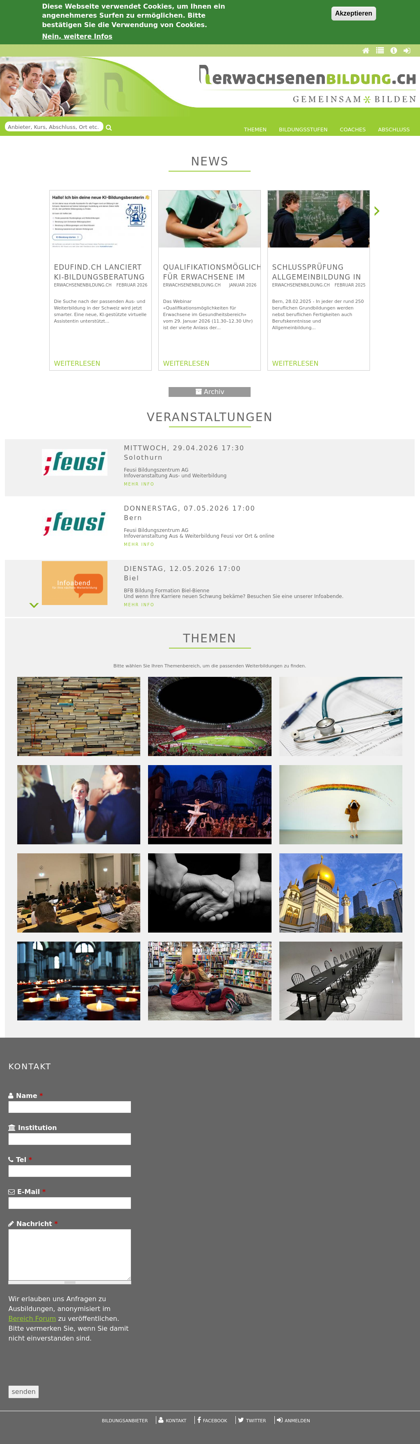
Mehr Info (139, 484)
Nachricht (32, 1224)
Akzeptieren (353, 13)
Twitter (256, 1420)
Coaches (353, 129)
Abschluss (394, 129)
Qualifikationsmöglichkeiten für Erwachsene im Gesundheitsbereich (226, 277)
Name (25, 1096)
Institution (32, 1128)
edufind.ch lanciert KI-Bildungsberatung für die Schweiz (99, 277)
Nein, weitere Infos (77, 36)
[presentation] (70, 1369)
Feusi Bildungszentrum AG (156, 470)
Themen (255, 129)
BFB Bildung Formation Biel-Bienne (166, 591)
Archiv (209, 392)
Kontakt (176, 1420)
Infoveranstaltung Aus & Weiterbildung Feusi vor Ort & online (199, 536)
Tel (20, 1160)
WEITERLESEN (77, 363)
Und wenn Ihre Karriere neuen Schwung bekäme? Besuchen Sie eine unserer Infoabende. (234, 596)
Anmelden (297, 1420)
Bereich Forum (32, 1319)
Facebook (215, 1420)
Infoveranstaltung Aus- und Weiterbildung (175, 476)
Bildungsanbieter (125, 1420)
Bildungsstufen (303, 129)
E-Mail (27, 1192)
